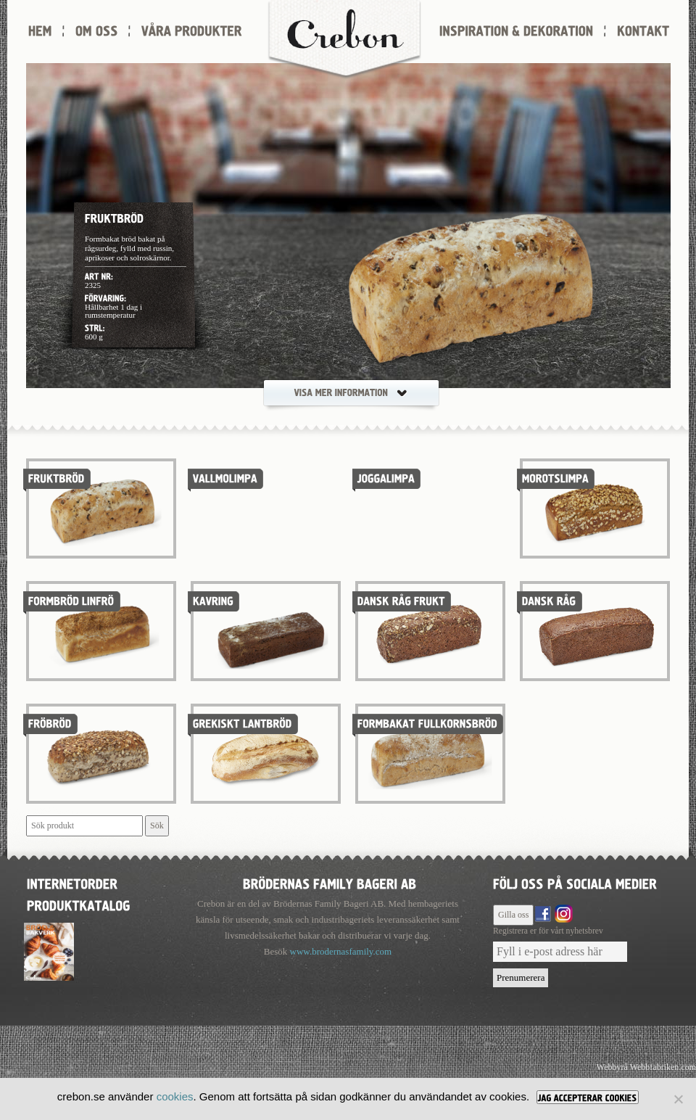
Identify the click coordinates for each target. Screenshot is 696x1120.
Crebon (344, 40)
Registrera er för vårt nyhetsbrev (548, 931)
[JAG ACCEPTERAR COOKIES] (587, 1097)
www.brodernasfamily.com (341, 951)
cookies (175, 1096)
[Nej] (678, 1099)
